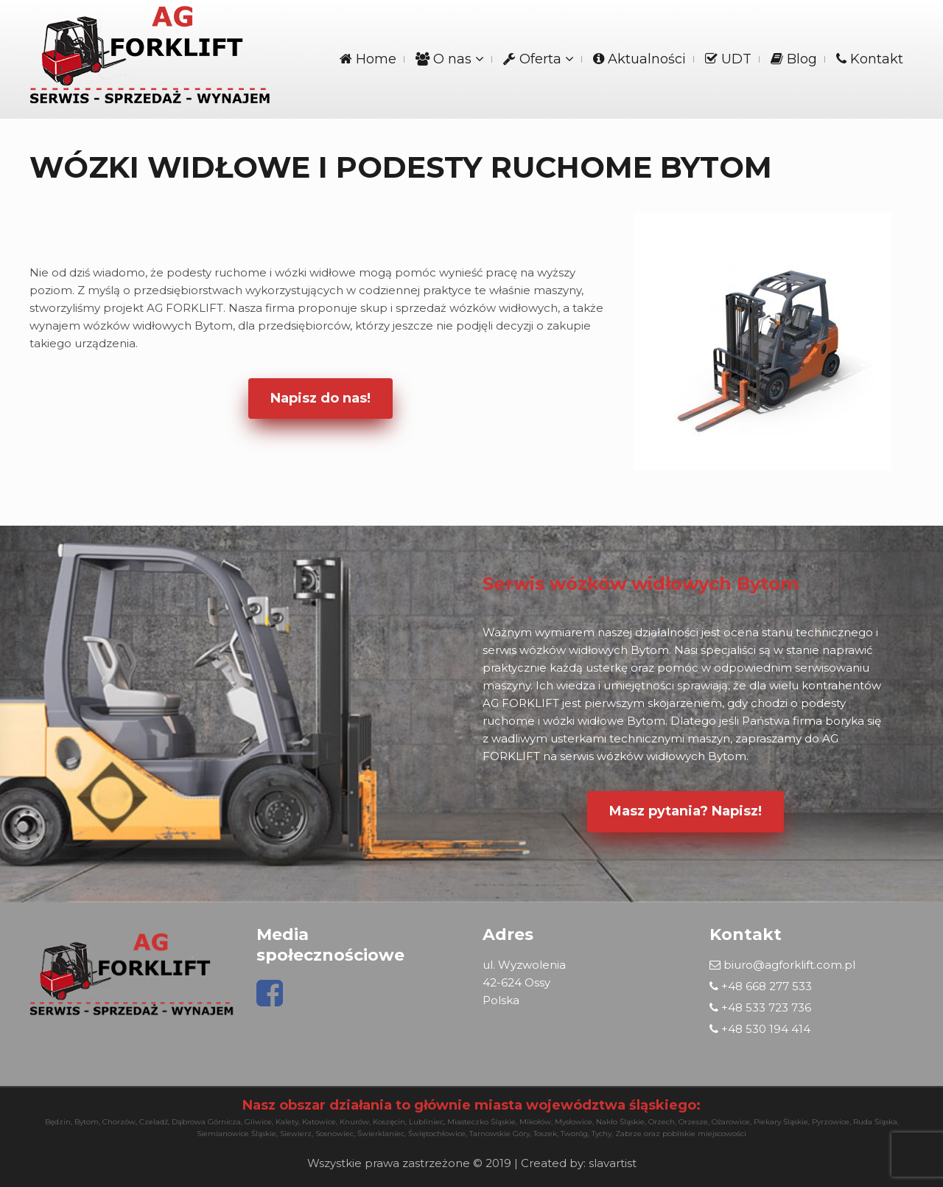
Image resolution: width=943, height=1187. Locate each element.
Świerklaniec (380, 1133)
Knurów (354, 1122)
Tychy (601, 1133)
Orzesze (693, 1122)
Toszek (545, 1133)
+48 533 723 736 (760, 1007)
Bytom (86, 1122)
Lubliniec (426, 1122)
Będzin (58, 1122)
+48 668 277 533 (760, 986)
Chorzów (119, 1122)
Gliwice (258, 1122)
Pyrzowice (830, 1122)
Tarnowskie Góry (499, 1133)
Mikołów (535, 1122)
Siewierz (296, 1133)
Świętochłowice (437, 1133)
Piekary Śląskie (781, 1122)
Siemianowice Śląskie (236, 1133)
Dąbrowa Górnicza (206, 1122)
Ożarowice (731, 1122)
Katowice (319, 1122)
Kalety (287, 1122)
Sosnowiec (334, 1133)
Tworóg (574, 1133)
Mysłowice (573, 1122)
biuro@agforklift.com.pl (782, 965)
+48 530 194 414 (759, 1029)
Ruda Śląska (875, 1122)
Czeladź (153, 1122)
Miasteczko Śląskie (481, 1122)
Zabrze (628, 1133)
